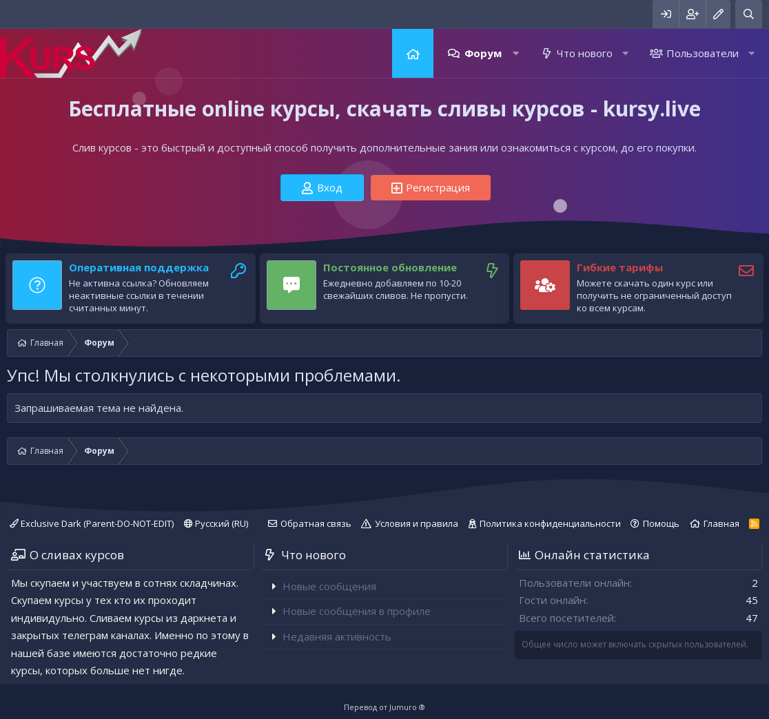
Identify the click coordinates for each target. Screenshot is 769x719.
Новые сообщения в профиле (357, 611)
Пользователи (702, 53)
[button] (515, 53)
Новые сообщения (329, 586)
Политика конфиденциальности (550, 523)
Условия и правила (416, 523)
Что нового (585, 53)
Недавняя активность (337, 636)
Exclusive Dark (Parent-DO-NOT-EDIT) (92, 523)
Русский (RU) (216, 523)
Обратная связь (315, 523)
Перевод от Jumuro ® (384, 707)
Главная (412, 53)
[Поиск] (748, 14)
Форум (483, 53)
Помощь (661, 523)
